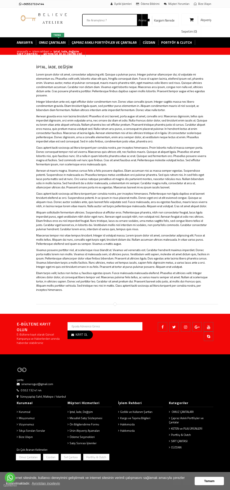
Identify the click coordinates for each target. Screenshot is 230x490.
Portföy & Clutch (181, 435)
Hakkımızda (127, 424)
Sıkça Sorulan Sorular (32, 430)
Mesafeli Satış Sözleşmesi (86, 418)
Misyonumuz (27, 418)
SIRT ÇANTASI (179, 441)
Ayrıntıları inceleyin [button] (46, 483)
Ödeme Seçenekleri (82, 437)
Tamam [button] (209, 481)
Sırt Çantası (71, 457)
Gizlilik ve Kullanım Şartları (136, 412)
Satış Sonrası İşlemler (83, 443)
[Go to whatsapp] (10, 477)
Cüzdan (50, 457)
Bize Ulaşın (26, 437)
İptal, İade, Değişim (81, 412)
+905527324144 (31, 4)
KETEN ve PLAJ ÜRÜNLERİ (186, 428)
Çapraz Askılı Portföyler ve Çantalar (186, 420)
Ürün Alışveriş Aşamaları (85, 430)
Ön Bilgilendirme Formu (84, 424)
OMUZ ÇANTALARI (182, 412)
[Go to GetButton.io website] (10, 485)
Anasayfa (22, 51)
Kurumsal (24, 412)
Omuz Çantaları (28, 457)
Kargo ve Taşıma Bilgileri (135, 418)
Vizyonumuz (26, 424)
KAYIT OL (82, 334)
